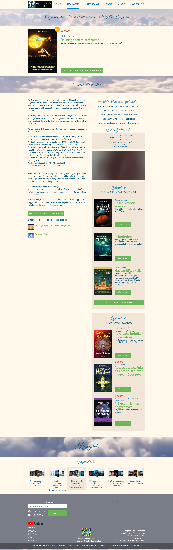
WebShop (138, 4)
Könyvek (32, 527)
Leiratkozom (37, 515)
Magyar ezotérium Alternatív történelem (37, 483)
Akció (122, 4)
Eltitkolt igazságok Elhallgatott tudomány (116, 483)
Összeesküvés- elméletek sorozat (135, 482)
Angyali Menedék (117, 502)
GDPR (141, 545)
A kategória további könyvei (118, 302)
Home (57, 4)
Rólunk (32, 530)
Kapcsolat (33, 540)
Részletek (122, 224)
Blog (30, 537)
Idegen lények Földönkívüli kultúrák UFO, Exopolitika (76, 484)
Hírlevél (32, 534)
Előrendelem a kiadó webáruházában (82, 70)
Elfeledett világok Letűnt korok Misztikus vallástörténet (96, 484)
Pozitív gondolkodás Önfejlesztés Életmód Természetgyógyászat (57, 484)
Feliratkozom (38, 511)
